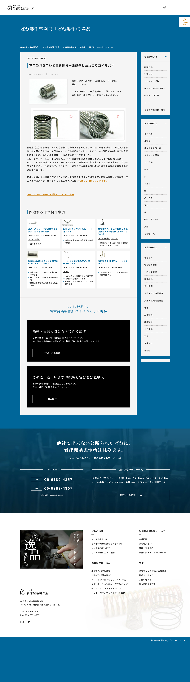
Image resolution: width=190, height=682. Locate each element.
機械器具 (148, 257)
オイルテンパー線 (152, 148)
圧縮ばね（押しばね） (102, 609)
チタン (147, 169)
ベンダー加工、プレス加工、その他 (108, 631)
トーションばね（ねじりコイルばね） (109, 618)
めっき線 (148, 198)
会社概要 (143, 577)
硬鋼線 (147, 140)
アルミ (147, 183)
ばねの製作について (101, 586)
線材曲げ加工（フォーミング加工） (108, 627)
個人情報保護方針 (147, 622)
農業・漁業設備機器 (153, 300)
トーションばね (151, 81)
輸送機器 (148, 279)
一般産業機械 (150, 272)
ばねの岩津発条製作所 (29, 47)
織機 (146, 307)
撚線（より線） (151, 219)
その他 (147, 350)
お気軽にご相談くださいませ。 (92, 180)
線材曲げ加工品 (151, 95)
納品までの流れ (146, 613)
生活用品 (148, 329)
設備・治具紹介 (146, 586)
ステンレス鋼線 (151, 155)
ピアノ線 (148, 133)
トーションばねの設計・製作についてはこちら (50, 194)
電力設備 (148, 286)
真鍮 (146, 226)
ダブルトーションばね (155, 88)
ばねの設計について (101, 577)
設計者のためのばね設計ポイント (107, 582)
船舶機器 (148, 321)
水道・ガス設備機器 (153, 293)
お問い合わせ (174, 7)
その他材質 (149, 233)
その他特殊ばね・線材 (155, 109)
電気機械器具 (150, 264)
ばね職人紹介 (145, 582)
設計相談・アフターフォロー (152, 591)
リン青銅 (148, 162)
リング (147, 102)
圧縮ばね (148, 66)
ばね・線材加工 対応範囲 (103, 591)
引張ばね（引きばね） (102, 613)
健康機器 (148, 343)
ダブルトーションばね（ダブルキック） (110, 622)
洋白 (146, 205)
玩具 (146, 336)
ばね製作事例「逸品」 (52, 47)
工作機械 (148, 314)
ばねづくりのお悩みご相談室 (153, 609)
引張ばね (148, 74)
